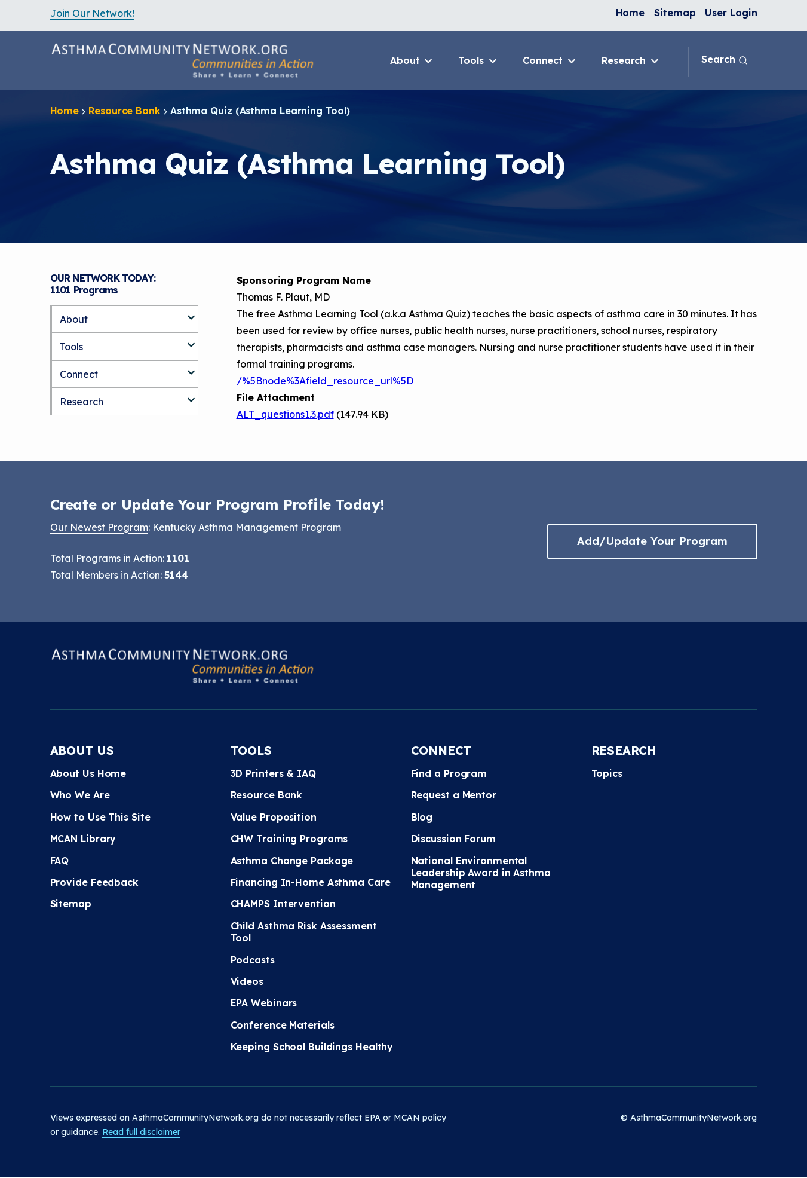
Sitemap (674, 13)
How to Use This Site (100, 817)
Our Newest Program (99, 527)
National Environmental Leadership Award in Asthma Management (481, 873)
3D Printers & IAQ (273, 773)
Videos (247, 981)
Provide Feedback (94, 882)
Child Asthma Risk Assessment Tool (304, 932)
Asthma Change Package (292, 861)
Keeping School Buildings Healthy (312, 1046)
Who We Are (80, 795)
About (412, 61)
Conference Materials (283, 1025)
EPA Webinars (264, 1003)
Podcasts (253, 960)
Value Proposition (274, 817)
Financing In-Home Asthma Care (311, 882)
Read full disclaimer (141, 1132)
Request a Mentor (453, 795)
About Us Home (88, 773)
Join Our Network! (92, 13)
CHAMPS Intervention (283, 904)
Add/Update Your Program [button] (652, 541)
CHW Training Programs (289, 839)
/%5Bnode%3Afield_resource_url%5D (325, 381)
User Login (731, 13)
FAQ (59, 861)
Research (631, 61)
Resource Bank (124, 111)
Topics (606, 773)
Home (630, 13)
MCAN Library (83, 839)
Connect (550, 61)
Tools (478, 61)
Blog (422, 817)
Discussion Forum (453, 839)
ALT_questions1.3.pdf (285, 414)
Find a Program (449, 773)
